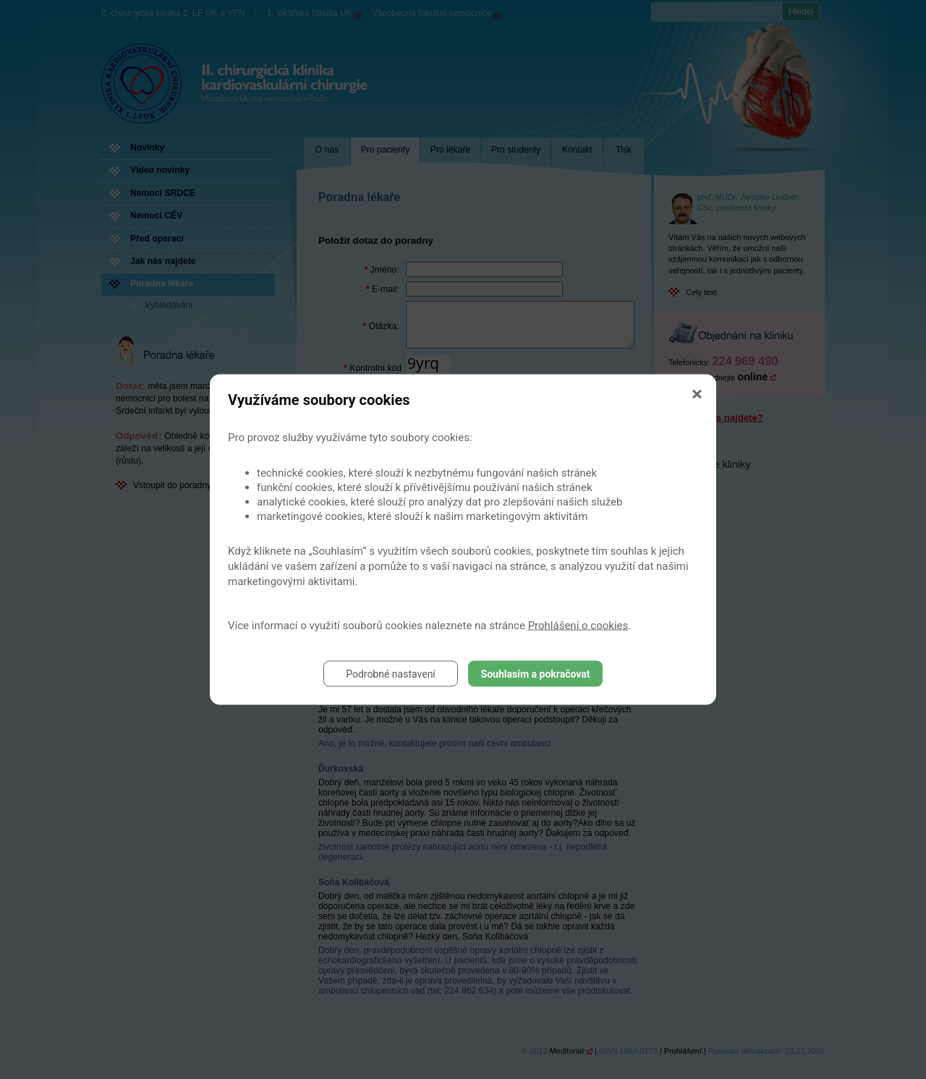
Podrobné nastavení (391, 674)
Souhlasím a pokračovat (535, 674)
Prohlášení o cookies (578, 625)
